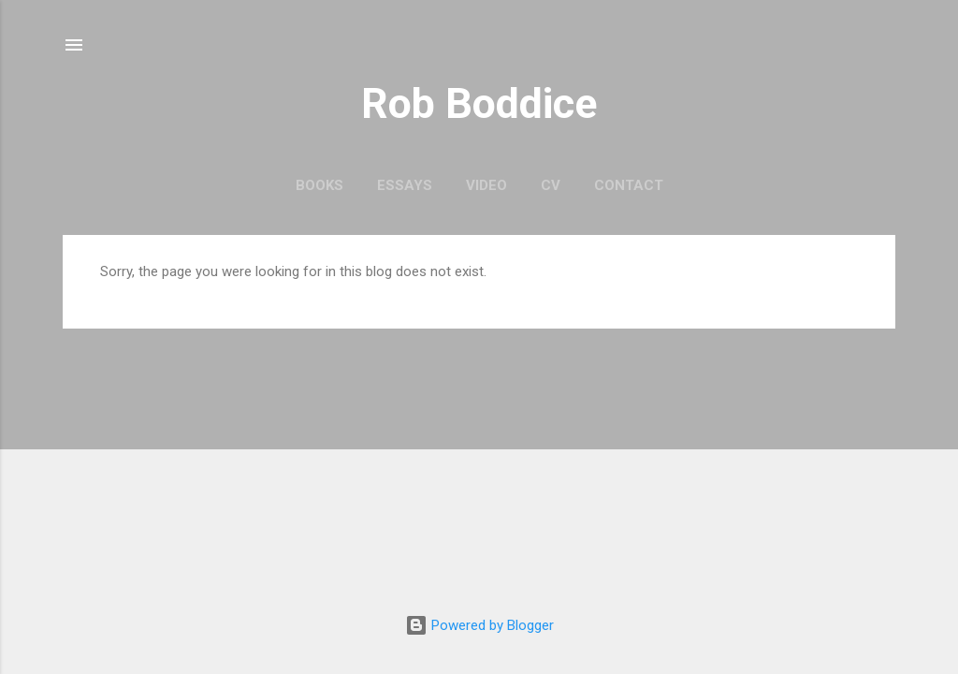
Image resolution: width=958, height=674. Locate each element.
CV (550, 185)
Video (486, 185)
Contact (628, 185)
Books (319, 185)
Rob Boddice (479, 103)
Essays (404, 185)
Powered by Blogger (479, 625)
